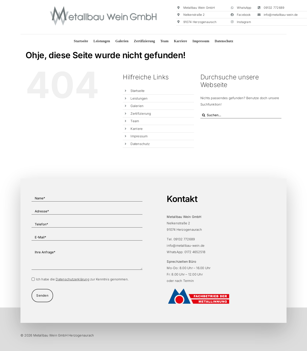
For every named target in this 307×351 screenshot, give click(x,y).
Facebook (244, 14)
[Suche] (203, 115)
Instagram (244, 22)
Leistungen (139, 98)
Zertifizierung (140, 114)
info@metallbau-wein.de (281, 14)
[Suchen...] (240, 115)
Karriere (136, 129)
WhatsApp (244, 7)
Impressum (139, 136)
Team (134, 121)
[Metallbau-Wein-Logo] (103, 8)
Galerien (136, 106)
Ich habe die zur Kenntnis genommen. (82, 279)
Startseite (137, 91)
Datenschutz (139, 144)
